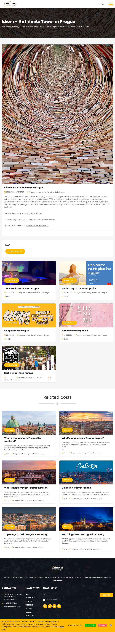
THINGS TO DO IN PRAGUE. (37, 226)
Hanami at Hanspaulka (75, 330)
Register (106, 595)
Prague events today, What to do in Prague (39, 27)
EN (103, 4)
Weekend (29, 605)
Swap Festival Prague (16, 330)
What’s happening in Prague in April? (83, 438)
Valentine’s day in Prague (76, 487)
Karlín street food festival (18, 372)
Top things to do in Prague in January (83, 534)
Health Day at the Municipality (79, 288)
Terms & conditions (53, 599)
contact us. (58, 580)
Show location (15, 251)
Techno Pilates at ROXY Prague (22, 288)
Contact (30, 616)
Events (29, 601)
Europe (29, 608)
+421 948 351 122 (10, 603)
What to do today (10, 27)
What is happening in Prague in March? (26, 487)
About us (30, 612)
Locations (30, 598)
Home (28, 594)
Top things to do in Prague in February (25, 534)
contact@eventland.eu (13, 607)
